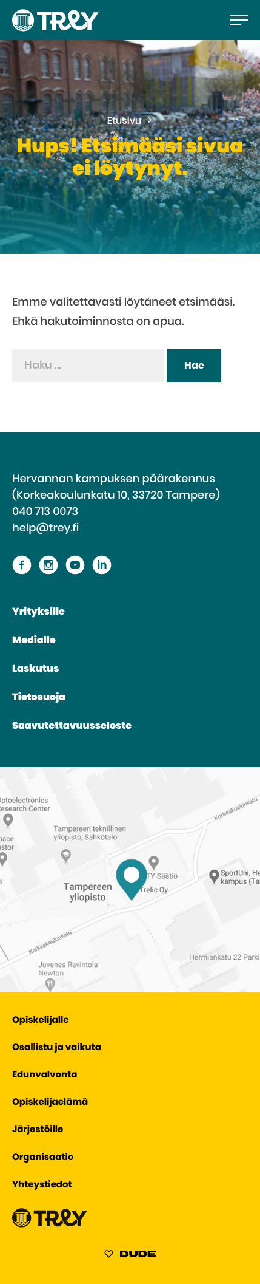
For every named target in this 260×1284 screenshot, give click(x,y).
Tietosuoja (38, 698)
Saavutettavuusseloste (72, 726)
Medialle (34, 641)
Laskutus (35, 669)
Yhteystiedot (42, 1185)
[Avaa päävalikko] (239, 20)
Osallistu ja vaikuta (56, 1048)
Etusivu (124, 121)
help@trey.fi (45, 528)
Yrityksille (38, 612)
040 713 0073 (45, 512)
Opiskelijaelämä (50, 1102)
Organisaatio (42, 1158)
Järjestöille (37, 1130)
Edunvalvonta (44, 1075)
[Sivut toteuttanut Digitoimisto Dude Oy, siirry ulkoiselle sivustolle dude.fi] (130, 1256)
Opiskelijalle (40, 1020)
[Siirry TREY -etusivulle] (49, 1225)
